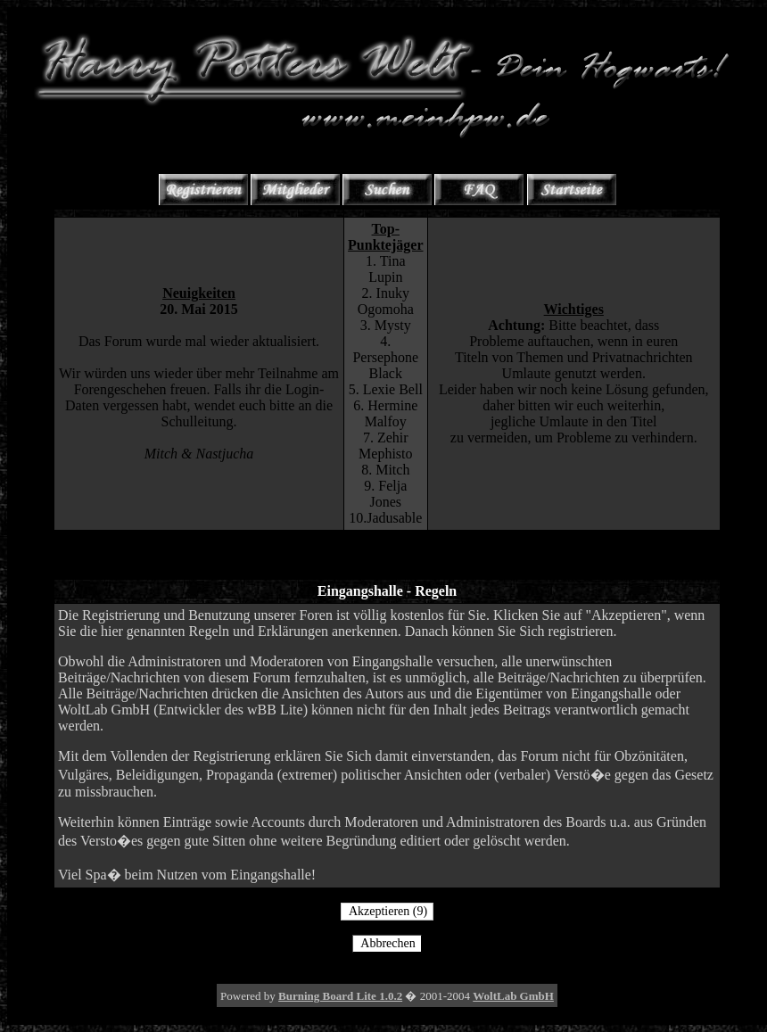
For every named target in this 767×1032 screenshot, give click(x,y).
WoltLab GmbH (513, 996)
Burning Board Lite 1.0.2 (340, 996)
